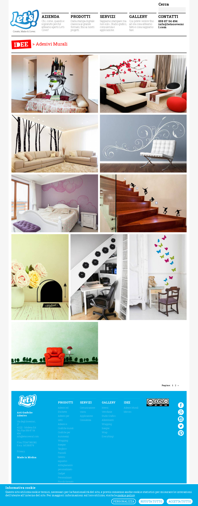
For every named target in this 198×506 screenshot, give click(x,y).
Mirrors (127, 411)
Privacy (21, 451)
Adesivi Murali (51, 44)
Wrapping (63, 440)
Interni (105, 407)
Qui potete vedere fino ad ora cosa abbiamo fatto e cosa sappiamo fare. (143, 23)
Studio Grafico (109, 415)
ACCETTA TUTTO (180, 501)
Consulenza (85, 419)
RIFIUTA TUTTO (151, 501)
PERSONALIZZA (123, 501)
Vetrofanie (107, 411)
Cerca (163, 4)
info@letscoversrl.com (28, 436)
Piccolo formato (65, 481)
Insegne (62, 444)
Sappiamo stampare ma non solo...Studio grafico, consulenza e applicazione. (113, 23)
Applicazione (86, 415)
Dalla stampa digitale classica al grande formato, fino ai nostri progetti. (84, 23)
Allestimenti (108, 419)
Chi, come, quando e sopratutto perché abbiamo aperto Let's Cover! (55, 23)
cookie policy (126, 495)
